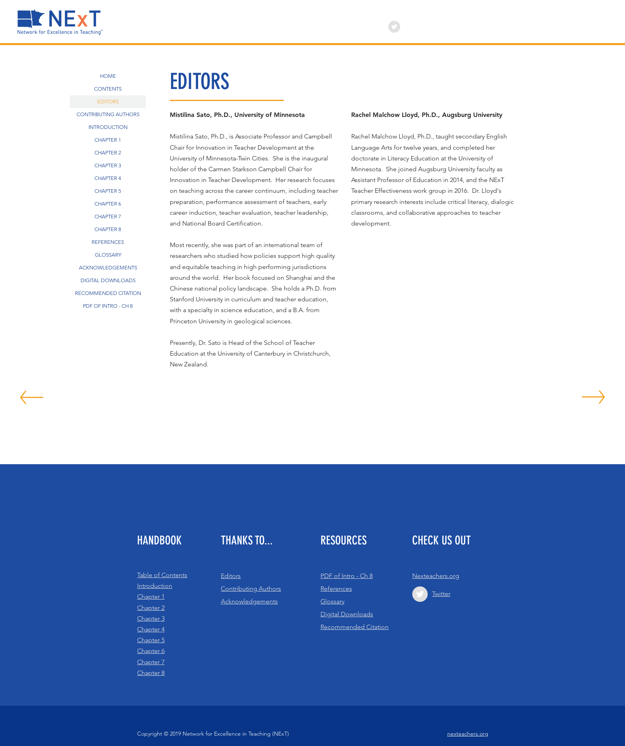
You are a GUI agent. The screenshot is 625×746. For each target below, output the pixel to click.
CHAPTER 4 (107, 178)
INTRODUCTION (108, 127)
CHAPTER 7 (107, 217)
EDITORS (108, 102)
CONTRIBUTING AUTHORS (108, 114)
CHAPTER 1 (107, 140)
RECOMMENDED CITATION (108, 293)
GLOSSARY (108, 255)
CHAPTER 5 (107, 191)
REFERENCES (108, 242)
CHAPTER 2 (107, 153)
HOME (108, 76)
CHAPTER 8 (107, 229)
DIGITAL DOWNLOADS (108, 280)
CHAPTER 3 (107, 165)
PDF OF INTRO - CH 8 (108, 306)
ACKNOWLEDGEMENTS (108, 268)
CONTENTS (108, 89)
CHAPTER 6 (107, 204)
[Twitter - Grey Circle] (394, 27)
